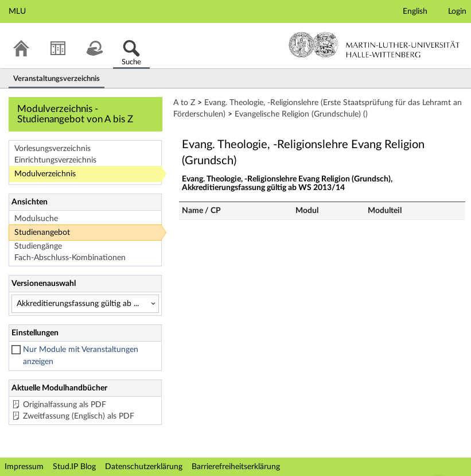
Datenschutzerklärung (143, 467)
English (415, 11)
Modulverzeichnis (45, 174)
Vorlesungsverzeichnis (52, 149)
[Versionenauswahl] (85, 304)
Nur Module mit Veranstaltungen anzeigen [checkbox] (80, 356)
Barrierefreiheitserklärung (236, 467)
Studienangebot (42, 233)
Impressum (24, 467)
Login (457, 11)
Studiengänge (38, 246)
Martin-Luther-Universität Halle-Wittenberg (374, 45)
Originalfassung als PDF (64, 405)
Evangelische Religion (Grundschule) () (301, 114)
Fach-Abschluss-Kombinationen (70, 258)
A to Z (184, 103)
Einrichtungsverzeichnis (55, 160)
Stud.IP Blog (74, 467)
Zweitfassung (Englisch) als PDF (78, 416)
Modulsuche (36, 219)
